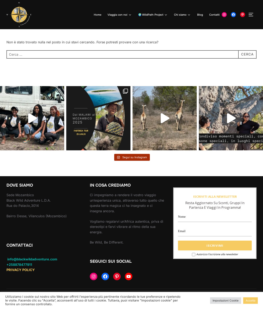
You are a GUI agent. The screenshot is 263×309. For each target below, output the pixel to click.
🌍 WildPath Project (153, 15)
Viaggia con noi (120, 15)
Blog (200, 14)
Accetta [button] (250, 300)
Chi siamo (182, 15)
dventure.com (45, 259)
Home (97, 14)
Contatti (214, 14)
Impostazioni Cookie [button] (226, 300)
